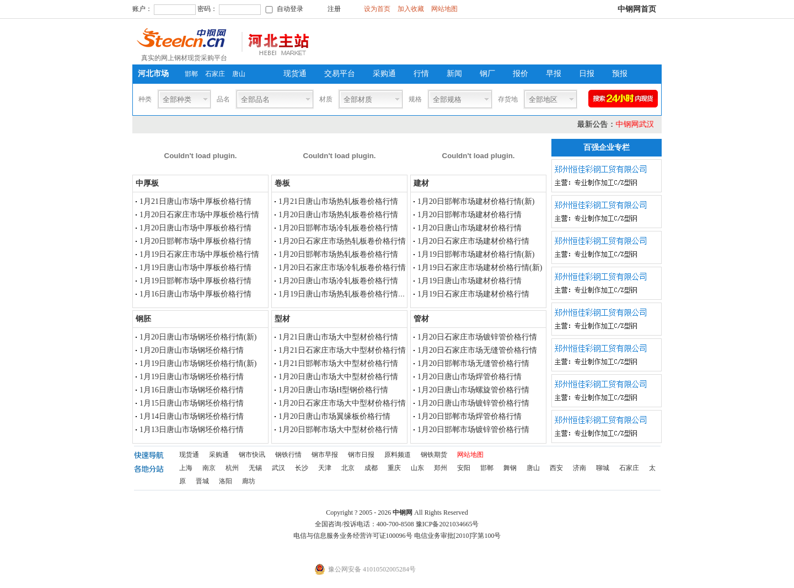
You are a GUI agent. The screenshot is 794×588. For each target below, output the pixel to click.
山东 (417, 468)
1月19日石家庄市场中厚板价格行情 (199, 254)
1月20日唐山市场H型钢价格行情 (333, 390)
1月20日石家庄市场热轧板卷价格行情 (342, 241)
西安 (556, 468)
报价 (520, 73)
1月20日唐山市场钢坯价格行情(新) (198, 337)
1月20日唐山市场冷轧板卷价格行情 (338, 281)
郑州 (440, 468)
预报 (619, 73)
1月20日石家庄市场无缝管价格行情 (477, 350)
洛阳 (225, 481)
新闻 (454, 73)
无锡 (255, 468)
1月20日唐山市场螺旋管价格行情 (473, 390)
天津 (324, 468)
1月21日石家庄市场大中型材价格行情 (342, 350)
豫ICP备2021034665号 (447, 524)
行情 (421, 73)
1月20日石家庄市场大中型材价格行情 (342, 403)
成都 (371, 468)
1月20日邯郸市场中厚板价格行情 (195, 241)
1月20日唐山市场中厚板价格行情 (195, 228)
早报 (553, 73)
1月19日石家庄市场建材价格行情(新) (479, 267)
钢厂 (487, 73)
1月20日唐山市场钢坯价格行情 (192, 350)
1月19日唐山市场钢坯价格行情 (192, 377)
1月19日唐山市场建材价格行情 (469, 281)
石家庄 (215, 74)
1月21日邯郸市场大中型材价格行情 (338, 363)
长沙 (301, 468)
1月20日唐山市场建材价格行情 (469, 228)
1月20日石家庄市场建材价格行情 (473, 241)
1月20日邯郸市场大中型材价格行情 (338, 429)
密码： (207, 9)
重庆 (394, 468)
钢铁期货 (434, 454)
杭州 (232, 468)
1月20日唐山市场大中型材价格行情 (338, 377)
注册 (334, 9)
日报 (586, 73)
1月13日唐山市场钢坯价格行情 (192, 429)
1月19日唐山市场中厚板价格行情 (195, 267)
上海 (185, 468)
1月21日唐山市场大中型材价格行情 (338, 337)
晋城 (202, 481)
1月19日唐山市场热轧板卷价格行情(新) (344, 294)
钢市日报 (361, 454)
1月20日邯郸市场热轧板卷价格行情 (338, 254)
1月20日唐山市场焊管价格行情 (469, 377)
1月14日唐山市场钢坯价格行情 (192, 416)
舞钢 (510, 468)
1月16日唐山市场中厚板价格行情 (195, 294)
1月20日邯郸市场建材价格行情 (469, 215)
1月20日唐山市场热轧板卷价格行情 (338, 215)
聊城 (602, 468)
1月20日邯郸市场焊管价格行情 (469, 416)
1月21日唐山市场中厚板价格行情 (195, 201)
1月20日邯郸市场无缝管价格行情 (473, 363)
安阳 (463, 468)
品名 (223, 99)
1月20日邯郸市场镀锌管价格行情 (473, 429)
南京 (209, 468)
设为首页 (377, 9)
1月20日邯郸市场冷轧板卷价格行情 (338, 228)
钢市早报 (325, 454)
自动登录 (290, 9)
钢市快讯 (252, 454)
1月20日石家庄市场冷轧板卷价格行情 (342, 267)
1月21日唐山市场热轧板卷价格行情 (338, 201)
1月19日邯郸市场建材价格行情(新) (475, 254)
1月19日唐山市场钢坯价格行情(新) (198, 363)
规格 (415, 99)
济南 (579, 468)
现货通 (295, 73)
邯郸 (191, 74)
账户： (142, 9)
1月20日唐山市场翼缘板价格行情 (334, 416)
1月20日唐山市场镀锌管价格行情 (473, 403)
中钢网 (402, 512)
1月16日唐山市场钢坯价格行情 (192, 390)
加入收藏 (411, 9)
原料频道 (397, 454)
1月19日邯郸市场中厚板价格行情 (195, 281)
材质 (325, 99)
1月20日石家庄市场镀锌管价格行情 (477, 337)
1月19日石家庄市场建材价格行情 (473, 294)
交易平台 (339, 73)
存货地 (508, 99)
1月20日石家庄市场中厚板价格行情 (199, 215)
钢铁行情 (288, 454)
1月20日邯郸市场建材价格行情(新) (475, 201)
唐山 (238, 74)
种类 (145, 99)
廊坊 (248, 481)
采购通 (384, 73)
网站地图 (444, 9)
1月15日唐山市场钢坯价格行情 (192, 403)
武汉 (278, 468)
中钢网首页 (637, 9)
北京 (348, 468)
